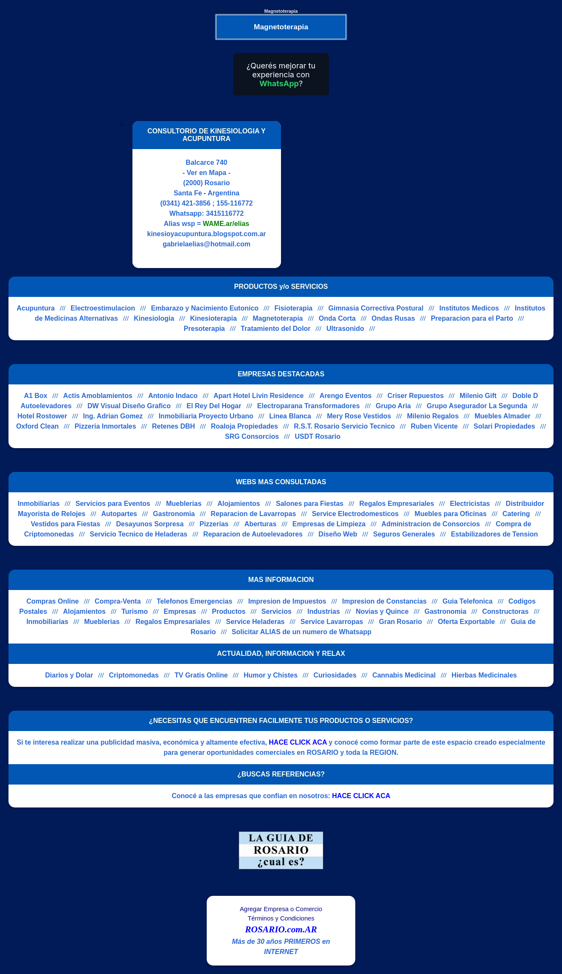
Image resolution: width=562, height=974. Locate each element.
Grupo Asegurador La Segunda (477, 405)
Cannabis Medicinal (404, 675)
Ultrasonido (345, 328)
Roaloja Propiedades (244, 426)
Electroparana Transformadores (308, 405)
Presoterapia (204, 328)
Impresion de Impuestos (287, 601)
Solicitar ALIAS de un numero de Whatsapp (301, 631)
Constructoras (505, 611)
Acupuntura (36, 308)
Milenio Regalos (433, 416)
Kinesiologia (154, 318)
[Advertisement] (360, 194)
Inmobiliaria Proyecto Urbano (206, 416)
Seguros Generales (404, 534)
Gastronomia (174, 513)
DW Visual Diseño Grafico (129, 405)
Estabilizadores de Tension (494, 534)
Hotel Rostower (42, 416)
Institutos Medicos (469, 308)
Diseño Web (337, 534)
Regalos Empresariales (397, 503)
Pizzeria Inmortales (105, 426)
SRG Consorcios (252, 436)
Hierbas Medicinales (484, 675)
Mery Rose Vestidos (359, 416)
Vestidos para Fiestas (65, 524)
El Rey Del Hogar (214, 405)
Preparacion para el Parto (472, 318)
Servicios (276, 611)
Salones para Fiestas (309, 503)
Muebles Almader (503, 416)
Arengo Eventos (346, 395)
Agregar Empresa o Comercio (281, 909)
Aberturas (260, 524)
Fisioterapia (293, 308)
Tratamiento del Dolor (275, 328)
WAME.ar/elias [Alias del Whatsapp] (226, 223)
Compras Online (52, 601)
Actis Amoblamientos (97, 395)
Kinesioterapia (213, 318)
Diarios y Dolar (69, 675)
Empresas (180, 611)
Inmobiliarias (39, 503)
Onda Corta (337, 318)
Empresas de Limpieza (329, 524)
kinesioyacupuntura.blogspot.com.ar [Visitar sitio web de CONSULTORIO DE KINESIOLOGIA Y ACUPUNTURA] (206, 233)
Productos (228, 611)
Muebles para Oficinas (451, 513)
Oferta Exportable (466, 621)
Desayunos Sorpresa (149, 524)
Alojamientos (238, 503)
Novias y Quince (382, 611)
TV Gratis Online (201, 675)
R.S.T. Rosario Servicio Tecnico (344, 426)
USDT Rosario (317, 436)
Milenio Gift (478, 395)
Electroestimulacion (102, 308)
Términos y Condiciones (280, 918)
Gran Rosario (400, 621)
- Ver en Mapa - (206, 172)
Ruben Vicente (434, 426)
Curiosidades (334, 675)
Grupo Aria (393, 405)
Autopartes (119, 513)
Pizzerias (214, 524)
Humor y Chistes (271, 675)
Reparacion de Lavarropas (253, 513)
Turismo (134, 611)
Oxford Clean (37, 426)
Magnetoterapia (278, 318)
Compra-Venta (117, 601)
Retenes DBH (173, 426)
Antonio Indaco (172, 395)
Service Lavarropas (332, 621)
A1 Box (35, 395)
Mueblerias (184, 503)
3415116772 (225, 213)
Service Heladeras (255, 621)
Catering (516, 513)
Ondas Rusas (393, 318)
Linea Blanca (290, 416)
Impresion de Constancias (384, 601)
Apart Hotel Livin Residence (259, 395)
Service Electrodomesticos (355, 513)
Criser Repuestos (416, 395)
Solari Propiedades (504, 426)
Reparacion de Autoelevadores (253, 534)
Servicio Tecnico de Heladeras (138, 534)
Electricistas (470, 503)
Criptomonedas (134, 675)
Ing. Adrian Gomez (113, 416)
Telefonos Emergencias (194, 601)
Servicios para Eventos (113, 503)
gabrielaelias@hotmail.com (206, 244)
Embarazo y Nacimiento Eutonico (205, 308)
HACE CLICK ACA (298, 742)
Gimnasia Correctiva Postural (376, 308)
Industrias (323, 611)
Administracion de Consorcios (431, 524)
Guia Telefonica (468, 601)
